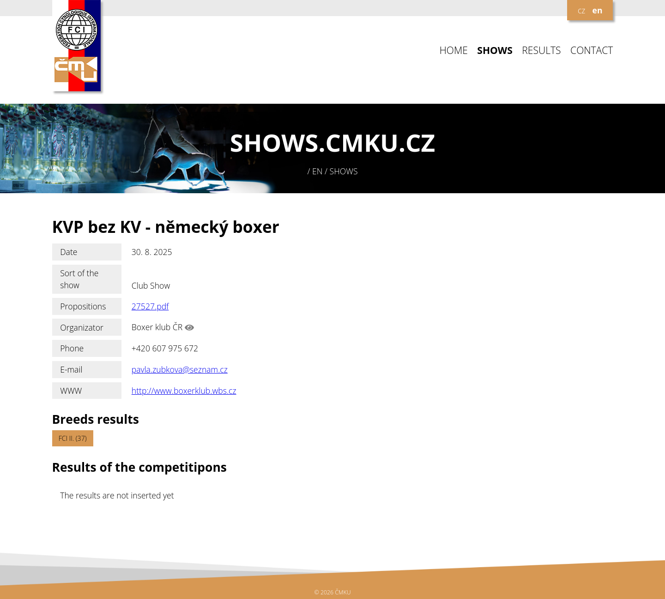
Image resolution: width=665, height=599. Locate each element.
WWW (71, 390)
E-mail (71, 369)
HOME (454, 50)
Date (68, 251)
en (597, 10)
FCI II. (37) (73, 438)
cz (581, 10)
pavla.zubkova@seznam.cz (180, 369)
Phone (72, 348)
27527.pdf (150, 306)
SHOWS (495, 50)
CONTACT (591, 50)
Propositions (83, 306)
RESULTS (541, 50)
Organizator (81, 327)
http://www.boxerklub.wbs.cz (184, 390)
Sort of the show (79, 279)
